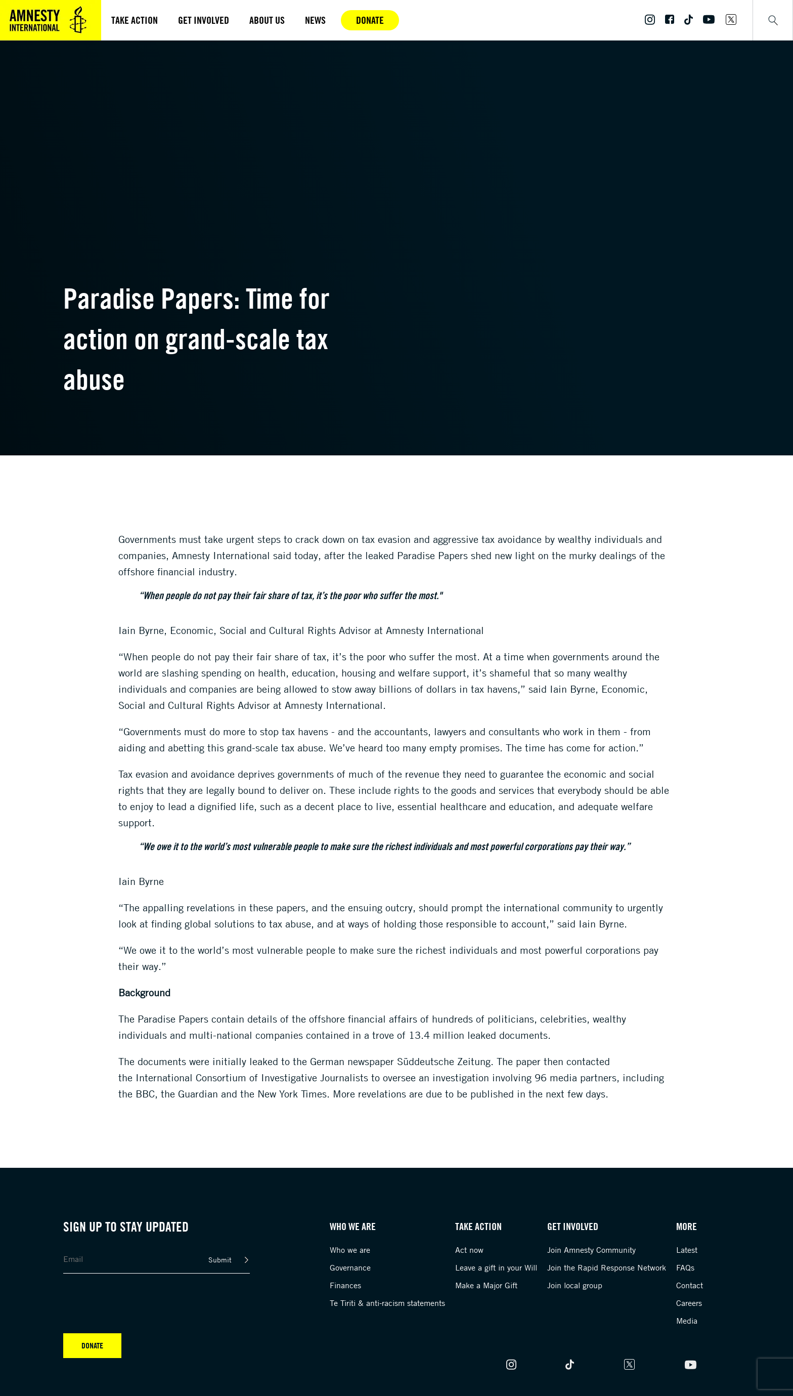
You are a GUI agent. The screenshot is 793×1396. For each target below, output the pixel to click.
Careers (689, 1303)
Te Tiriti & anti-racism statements (387, 1303)
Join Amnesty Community (591, 1250)
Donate (370, 20)
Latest (686, 1250)
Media (686, 1321)
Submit (220, 1259)
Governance (350, 1267)
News (315, 20)
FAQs (685, 1267)
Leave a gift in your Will (496, 1267)
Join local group (574, 1285)
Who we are (350, 1250)
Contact (689, 1285)
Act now (469, 1250)
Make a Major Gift (486, 1285)
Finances (345, 1285)
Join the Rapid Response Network (606, 1267)
